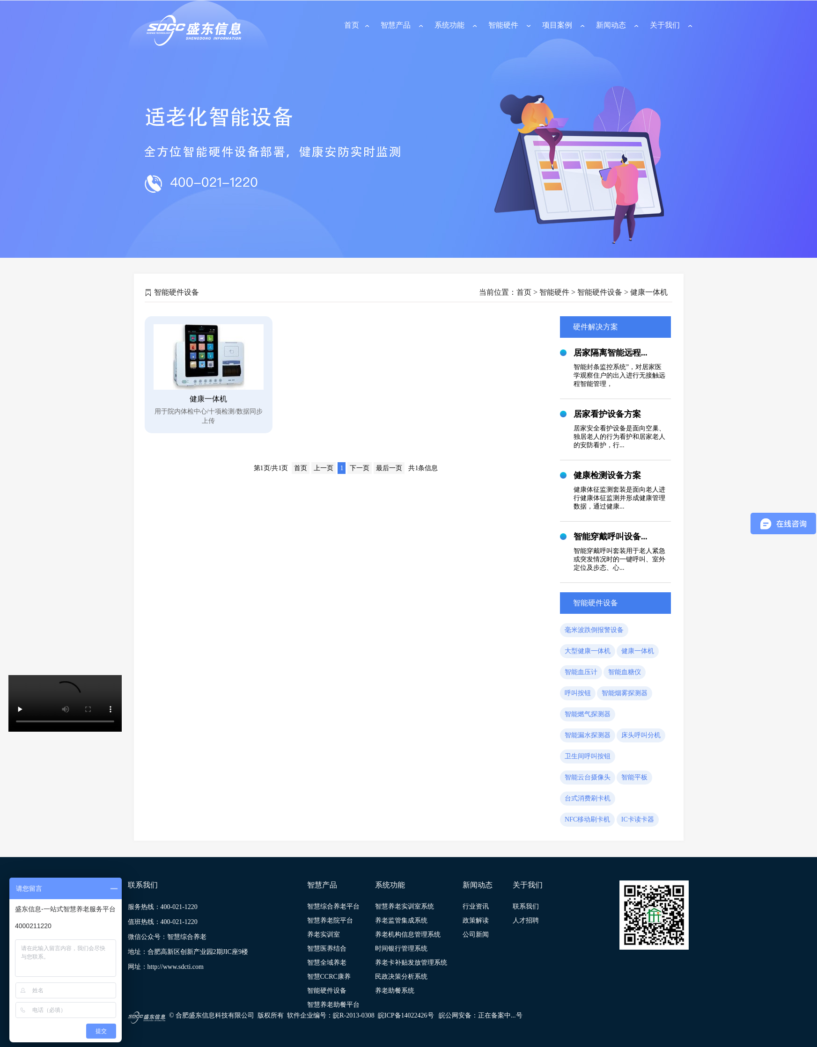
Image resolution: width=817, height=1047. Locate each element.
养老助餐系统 (394, 990)
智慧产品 (396, 25)
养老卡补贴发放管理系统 (411, 962)
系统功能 (449, 25)
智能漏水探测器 (588, 735)
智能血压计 (581, 672)
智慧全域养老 (326, 962)
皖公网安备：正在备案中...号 (481, 1015)
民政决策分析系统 (401, 976)
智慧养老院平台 (330, 920)
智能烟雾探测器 (625, 693)
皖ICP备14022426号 (406, 1015)
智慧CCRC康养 (329, 976)
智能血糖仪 (624, 672)
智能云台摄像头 (588, 777)
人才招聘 (526, 920)
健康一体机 (637, 650)
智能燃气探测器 (588, 714)
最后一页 (389, 468)
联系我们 (526, 906)
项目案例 (557, 25)
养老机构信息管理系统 (408, 934)
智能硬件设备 (326, 990)
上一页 (323, 468)
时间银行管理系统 (401, 948)
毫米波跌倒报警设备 (594, 629)
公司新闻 (476, 934)
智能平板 (634, 777)
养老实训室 (323, 934)
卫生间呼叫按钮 (588, 756)
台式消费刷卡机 (588, 798)
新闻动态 (611, 25)
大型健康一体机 (588, 650)
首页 (351, 25)
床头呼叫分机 (641, 735)
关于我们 (665, 25)
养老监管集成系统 (401, 920)
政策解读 (476, 920)
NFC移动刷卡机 (587, 819)
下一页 (359, 468)
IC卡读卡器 (637, 819)
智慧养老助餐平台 (333, 1004)
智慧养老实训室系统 (404, 906)
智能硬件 (503, 25)
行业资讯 (476, 906)
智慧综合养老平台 (333, 906)
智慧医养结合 (326, 948)
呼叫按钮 (578, 693)
